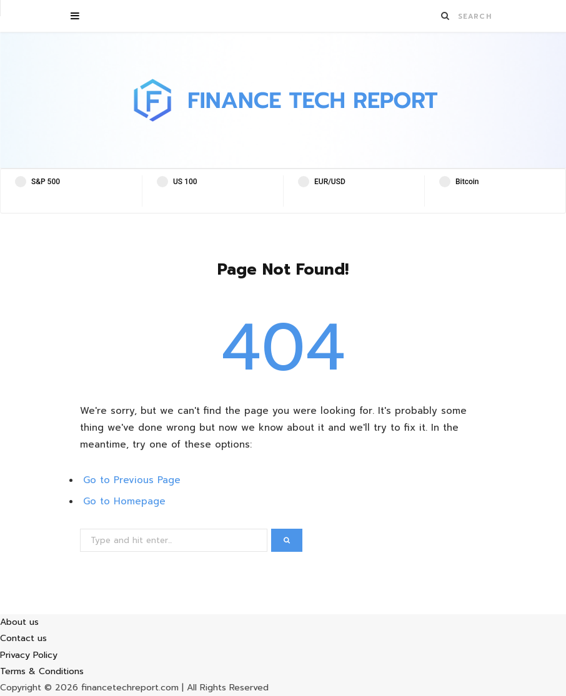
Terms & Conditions (42, 671)
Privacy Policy (28, 655)
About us (19, 622)
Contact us (23, 638)
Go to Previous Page (132, 480)
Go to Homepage (124, 501)
